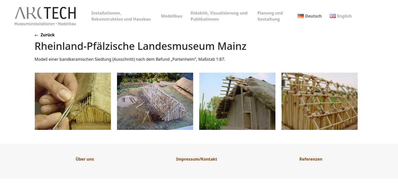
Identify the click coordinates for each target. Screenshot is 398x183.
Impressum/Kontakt (196, 159)
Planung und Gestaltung (270, 16)
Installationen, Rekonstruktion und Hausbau (121, 16)
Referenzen (311, 159)
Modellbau (171, 16)
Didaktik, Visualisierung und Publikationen (219, 16)
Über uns (85, 159)
